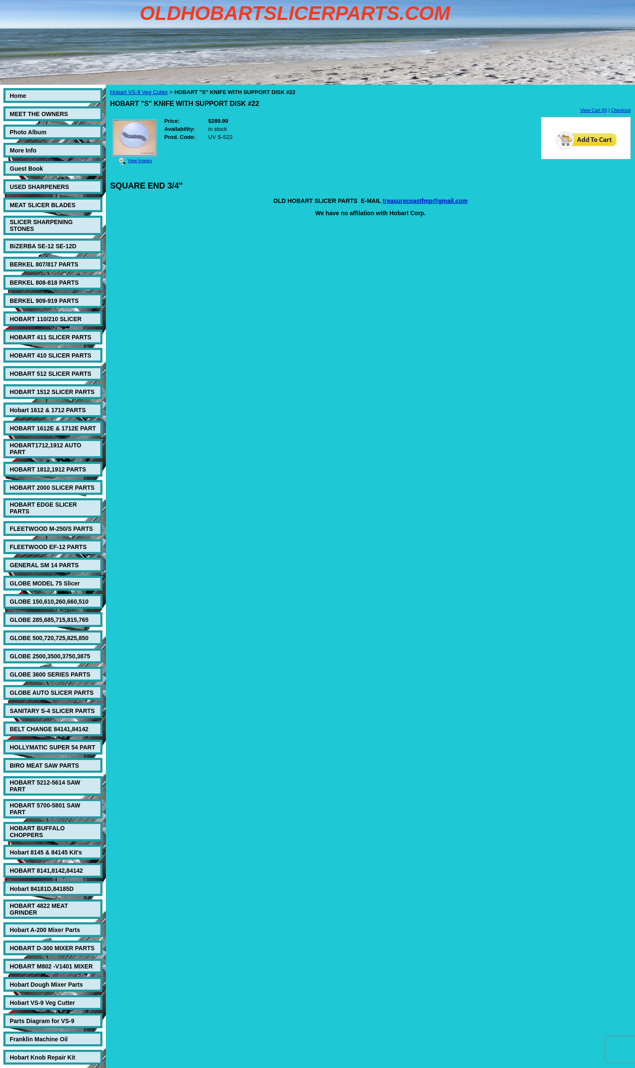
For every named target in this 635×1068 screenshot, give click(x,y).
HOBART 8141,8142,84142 (46, 870)
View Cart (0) (593, 110)
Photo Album (28, 132)
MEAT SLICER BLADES (42, 205)
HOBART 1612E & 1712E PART (53, 428)
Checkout (621, 110)
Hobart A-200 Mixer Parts (45, 930)
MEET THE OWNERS (39, 114)
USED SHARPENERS (39, 186)
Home (18, 95)
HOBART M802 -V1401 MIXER (51, 966)
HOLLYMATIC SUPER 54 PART (52, 747)
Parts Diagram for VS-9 (42, 1021)
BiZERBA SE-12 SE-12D (43, 246)
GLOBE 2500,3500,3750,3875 (50, 656)
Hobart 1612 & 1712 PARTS (48, 410)
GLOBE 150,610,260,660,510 (49, 601)
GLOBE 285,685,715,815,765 (49, 619)
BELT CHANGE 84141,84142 (49, 729)
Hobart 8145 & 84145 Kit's (46, 852)
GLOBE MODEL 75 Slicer (45, 583)
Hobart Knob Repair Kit (42, 1057)
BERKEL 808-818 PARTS (44, 282)
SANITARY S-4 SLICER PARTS (52, 710)
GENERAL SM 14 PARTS (44, 565)
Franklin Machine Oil (39, 1039)
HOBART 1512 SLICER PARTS (52, 391)
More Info (23, 150)
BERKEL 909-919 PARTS (44, 300)
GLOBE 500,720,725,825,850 (49, 638)
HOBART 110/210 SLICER (46, 319)
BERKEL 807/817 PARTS (44, 264)
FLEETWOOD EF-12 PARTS (48, 547)
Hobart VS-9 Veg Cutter (42, 1002)
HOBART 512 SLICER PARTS (50, 373)
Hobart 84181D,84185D (42, 888)
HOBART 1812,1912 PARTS (48, 469)
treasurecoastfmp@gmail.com (425, 200)
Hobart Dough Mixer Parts (46, 984)
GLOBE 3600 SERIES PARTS (50, 674)
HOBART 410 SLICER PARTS (50, 355)
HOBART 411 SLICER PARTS (50, 337)
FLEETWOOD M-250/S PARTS (51, 528)
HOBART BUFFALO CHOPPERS (37, 831)
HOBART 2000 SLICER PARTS (52, 487)
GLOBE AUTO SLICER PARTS (52, 692)
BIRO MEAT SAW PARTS (44, 765)
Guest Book (26, 168)
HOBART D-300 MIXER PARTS (52, 948)
